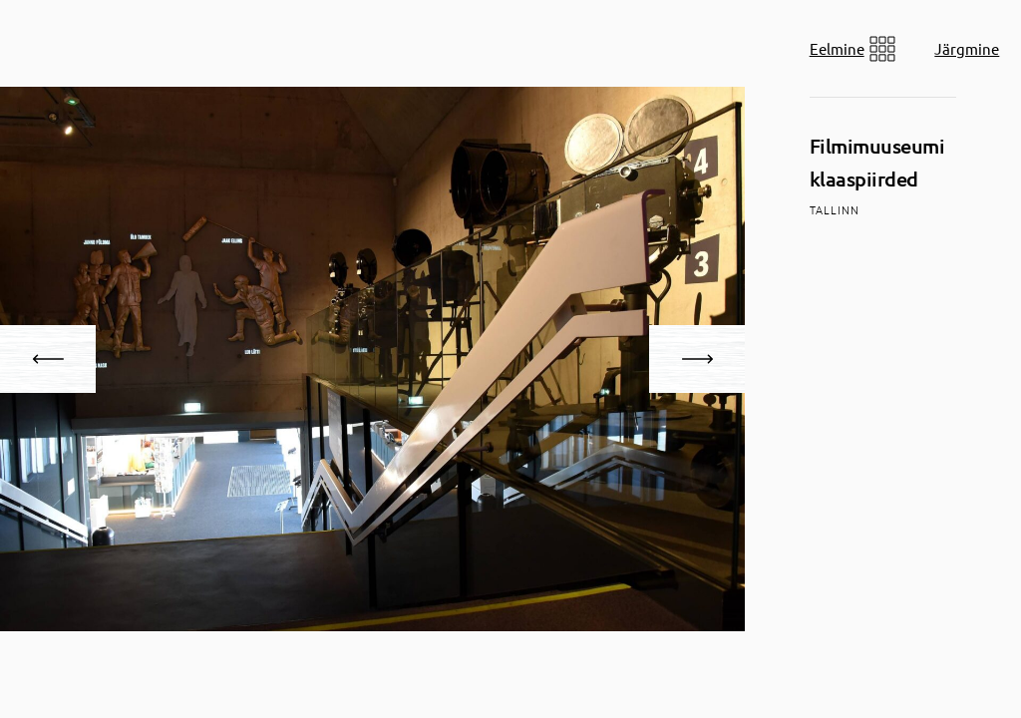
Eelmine (837, 48)
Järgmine (966, 48)
